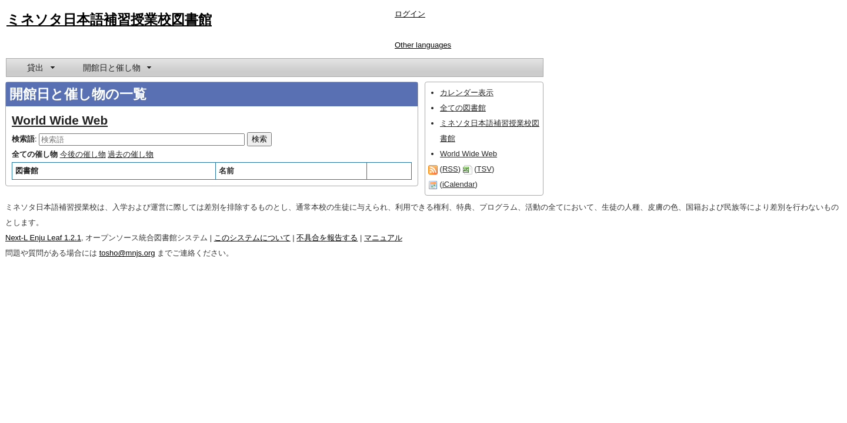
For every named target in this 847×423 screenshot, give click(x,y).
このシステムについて (252, 237)
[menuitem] (40, 67)
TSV (484, 168)
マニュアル (383, 237)
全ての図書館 (463, 107)
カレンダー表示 (466, 92)
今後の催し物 (83, 154)
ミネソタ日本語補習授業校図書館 (109, 19)
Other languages (423, 45)
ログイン (410, 13)
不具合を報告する (327, 237)
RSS (450, 168)
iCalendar (458, 184)
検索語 (23, 139)
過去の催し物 (131, 154)
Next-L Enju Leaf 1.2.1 (43, 237)
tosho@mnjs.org (127, 253)
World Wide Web (60, 120)
